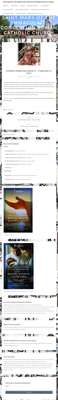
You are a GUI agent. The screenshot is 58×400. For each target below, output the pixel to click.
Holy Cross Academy (8, 9)
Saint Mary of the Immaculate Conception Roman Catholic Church (28, 2)
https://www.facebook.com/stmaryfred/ (14, 307)
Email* (13, 387)
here (17, 345)
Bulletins (23, 5)
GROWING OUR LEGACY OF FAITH (35, 13)
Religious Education (32, 5)
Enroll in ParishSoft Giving (22, 9)
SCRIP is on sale (9, 98)
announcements (9, 109)
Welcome (5, 5)
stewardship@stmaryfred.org (18, 329)
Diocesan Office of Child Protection (40, 9)
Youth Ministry (44, 5)
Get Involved (14, 5)
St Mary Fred (36, 76)
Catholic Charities (20, 13)
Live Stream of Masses (8, 13)
